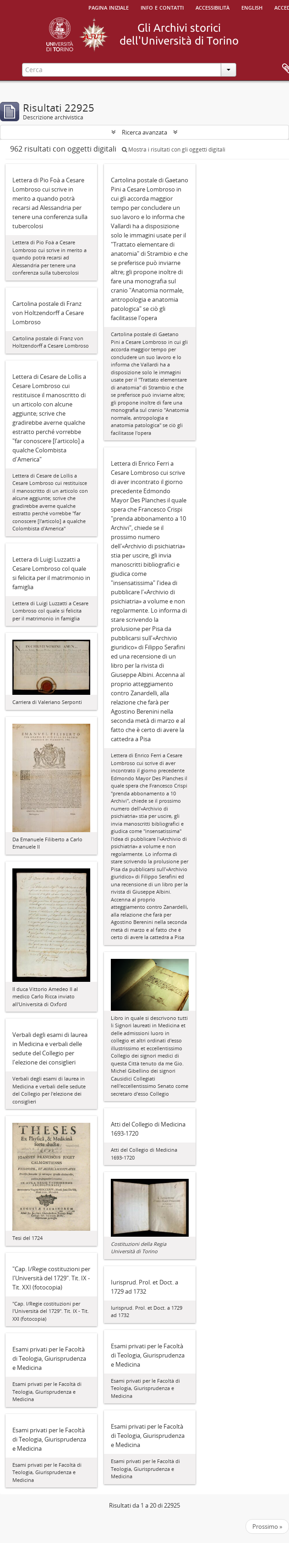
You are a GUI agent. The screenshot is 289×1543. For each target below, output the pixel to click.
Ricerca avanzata (144, 132)
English (251, 7)
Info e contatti (162, 7)
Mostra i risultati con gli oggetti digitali (173, 149)
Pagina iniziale (108, 7)
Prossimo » (267, 1526)
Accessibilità (212, 7)
